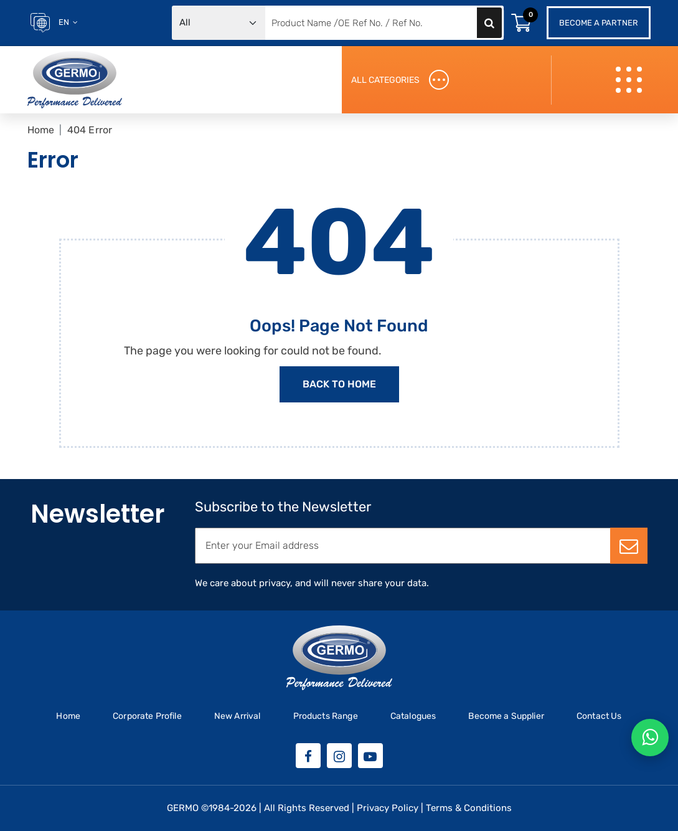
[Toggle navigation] (630, 80)
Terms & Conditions (469, 808)
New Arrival (237, 716)
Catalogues (413, 716)
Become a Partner (598, 22)
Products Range (325, 716)
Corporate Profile (147, 716)
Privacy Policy (387, 808)
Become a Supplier (506, 716)
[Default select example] (218, 23)
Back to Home (339, 384)
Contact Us (599, 716)
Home (41, 130)
